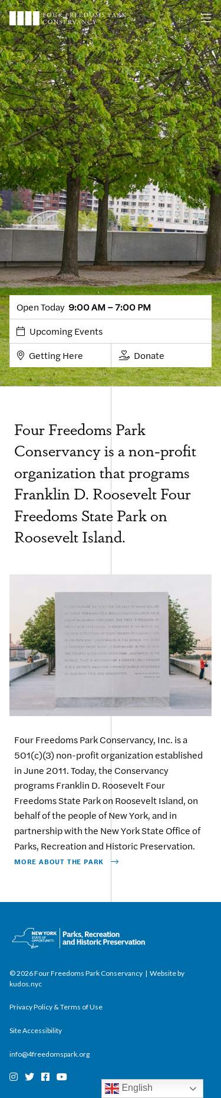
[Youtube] (62, 1077)
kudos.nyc (25, 983)
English (129, 1088)
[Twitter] (29, 1077)
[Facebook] (45, 1077)
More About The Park (59, 861)
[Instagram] (13, 1077)
